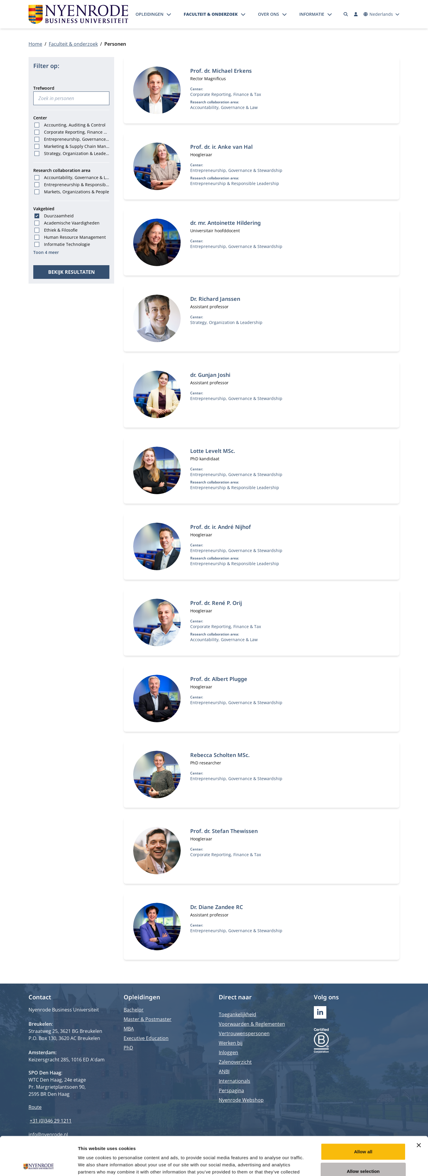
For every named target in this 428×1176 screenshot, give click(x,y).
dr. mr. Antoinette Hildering (225, 222)
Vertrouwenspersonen (244, 1033)
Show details (312, 1164)
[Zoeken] (346, 14)
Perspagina (231, 1090)
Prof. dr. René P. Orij (216, 602)
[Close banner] (419, 1106)
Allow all (363, 1112)
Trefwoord (43, 88)
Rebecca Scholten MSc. (220, 754)
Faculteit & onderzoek (211, 14)
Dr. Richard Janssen (215, 298)
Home (35, 44)
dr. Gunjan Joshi (210, 374)
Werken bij (231, 1043)
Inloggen (228, 1052)
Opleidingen (149, 14)
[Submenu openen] (169, 14)
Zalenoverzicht (235, 1062)
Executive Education (146, 1038)
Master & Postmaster (147, 1019)
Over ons (268, 14)
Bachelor (134, 1009)
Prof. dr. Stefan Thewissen (224, 830)
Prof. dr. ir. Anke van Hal (221, 146)
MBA (129, 1028)
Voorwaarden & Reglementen (252, 1024)
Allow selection (363, 1132)
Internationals (234, 1081)
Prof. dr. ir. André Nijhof (220, 526)
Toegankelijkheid (237, 1014)
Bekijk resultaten (71, 272)
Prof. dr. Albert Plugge (218, 678)
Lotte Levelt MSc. (212, 450)
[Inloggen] (355, 14)
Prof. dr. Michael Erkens (221, 70)
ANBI (224, 1071)
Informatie (311, 14)
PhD (128, 1047)
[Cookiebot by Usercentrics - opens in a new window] (38, 1164)
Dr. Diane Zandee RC (216, 907)
